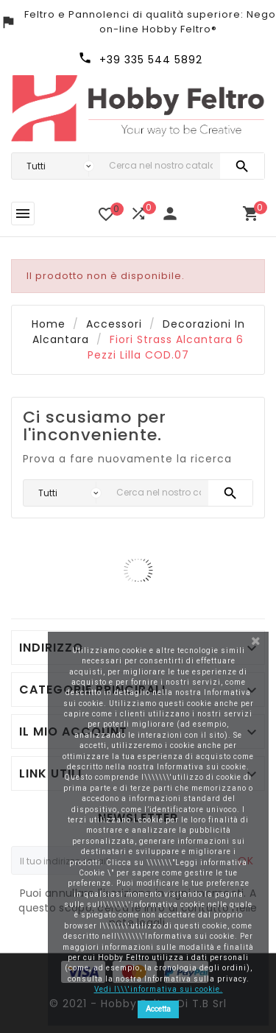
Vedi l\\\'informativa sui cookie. (158, 989)
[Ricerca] (161, 166)
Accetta (158, 1009)
